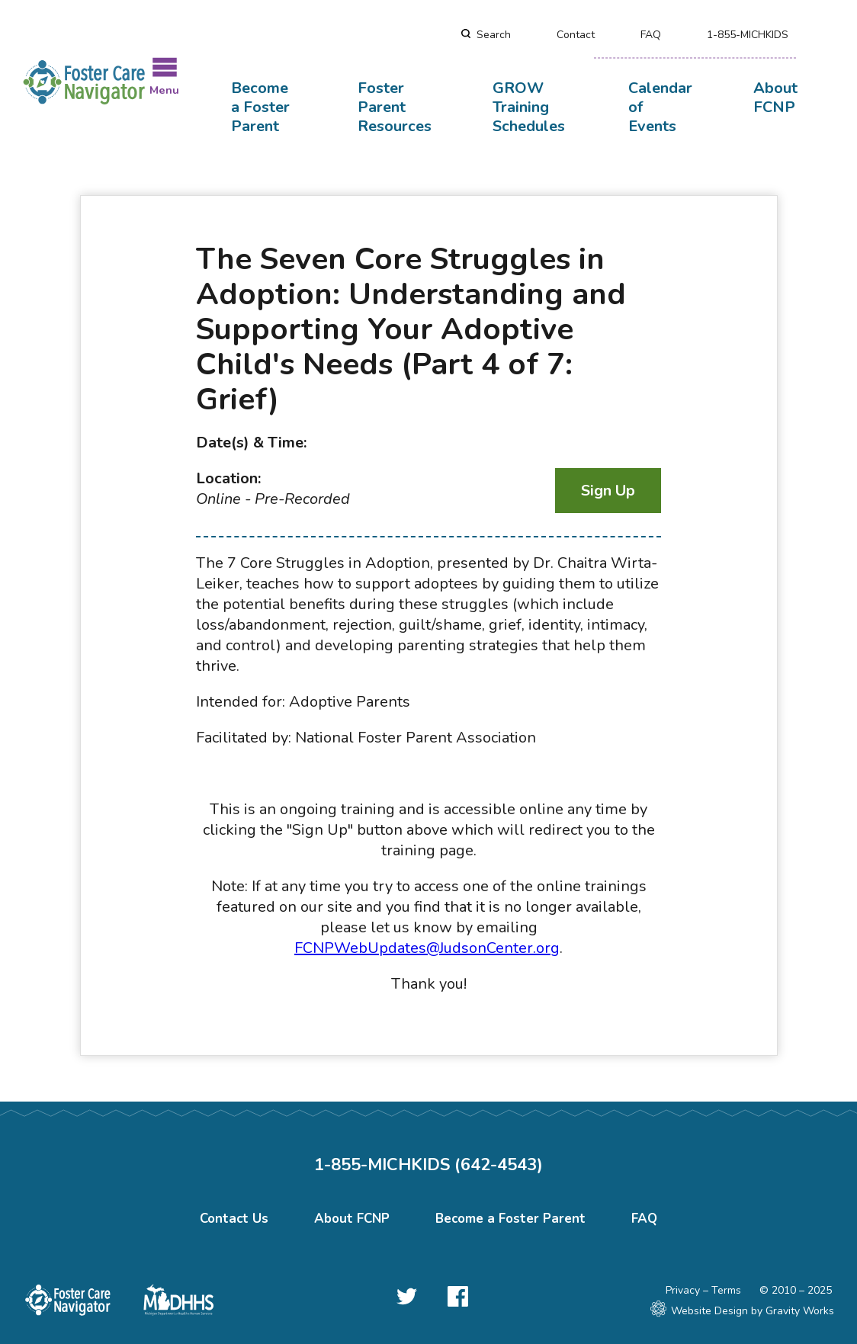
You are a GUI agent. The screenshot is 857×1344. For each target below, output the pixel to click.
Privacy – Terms (703, 1290)
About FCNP (775, 97)
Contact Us (234, 1218)
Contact (576, 34)
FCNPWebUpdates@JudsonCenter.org (427, 948)
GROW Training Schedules (529, 107)
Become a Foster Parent (260, 107)
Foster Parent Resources (395, 107)
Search (494, 34)
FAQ (650, 34)
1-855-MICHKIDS (747, 34)
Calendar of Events (660, 107)
